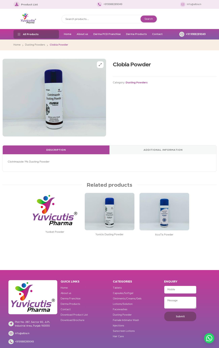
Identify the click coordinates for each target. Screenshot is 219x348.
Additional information (163, 149)
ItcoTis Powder (164, 234)
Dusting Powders (35, 44)
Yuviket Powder (54, 232)
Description (56, 149)
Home (17, 44)
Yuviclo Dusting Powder (109, 234)
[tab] (56, 149)
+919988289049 (196, 34)
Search (149, 19)
